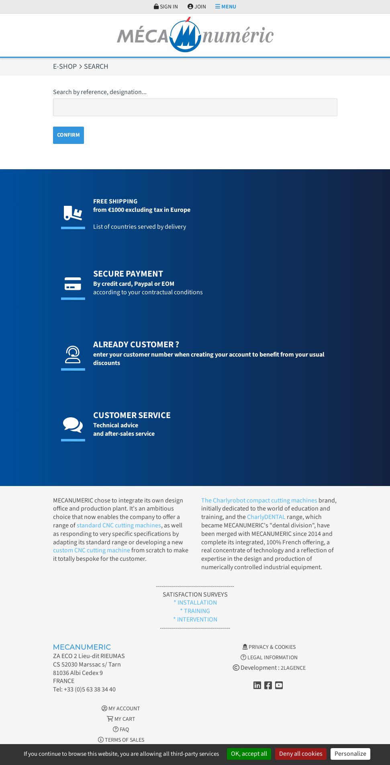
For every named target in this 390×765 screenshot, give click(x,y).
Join (197, 7)
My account (121, 709)
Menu (225, 7)
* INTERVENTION (195, 619)
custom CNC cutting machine (91, 550)
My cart (121, 719)
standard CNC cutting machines (118, 525)
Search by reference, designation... (100, 92)
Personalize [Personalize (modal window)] (350, 753)
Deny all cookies (301, 753)
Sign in (166, 7)
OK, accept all (249, 753)
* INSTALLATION (195, 602)
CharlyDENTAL (267, 517)
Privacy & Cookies (269, 647)
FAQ (121, 730)
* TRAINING (195, 611)
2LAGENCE (293, 668)
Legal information (269, 658)
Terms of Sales (121, 740)
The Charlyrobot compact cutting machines (259, 500)
